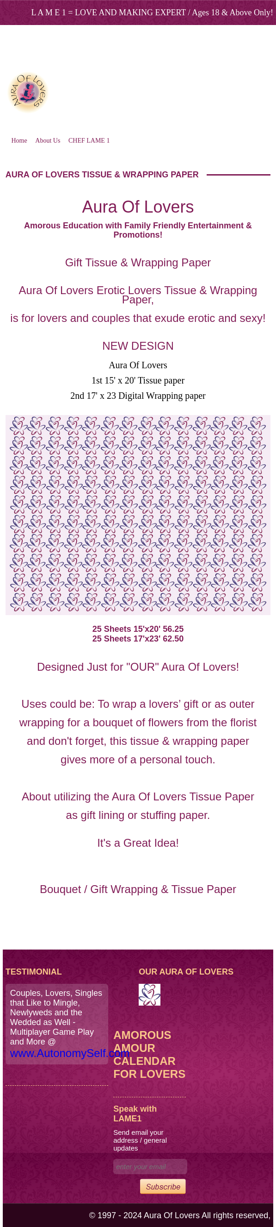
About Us (47, 140)
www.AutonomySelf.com (70, 1053)
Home (19, 140)
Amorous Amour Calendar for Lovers (149, 1054)
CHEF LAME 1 (89, 140)
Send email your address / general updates (140, 1140)
